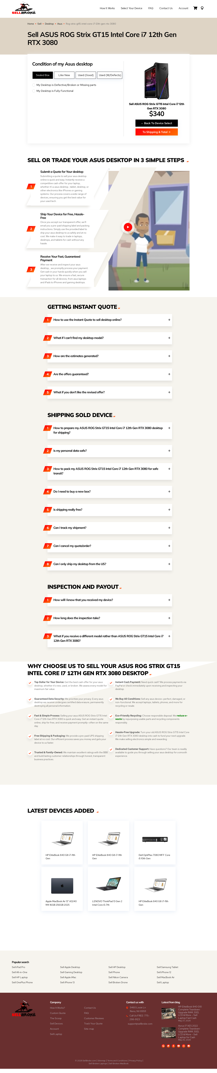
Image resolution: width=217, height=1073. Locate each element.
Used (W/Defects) (110, 75)
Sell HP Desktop (116, 971)
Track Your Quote (93, 1027)
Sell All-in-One (19, 976)
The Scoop (56, 1022)
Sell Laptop (163, 986)
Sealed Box (43, 75)
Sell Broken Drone (118, 986)
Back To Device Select (156, 123)
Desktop (49, 23)
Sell (39, 23)
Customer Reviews (94, 1022)
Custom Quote (58, 1017)
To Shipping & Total (157, 132)
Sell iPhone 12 (164, 976)
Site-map (89, 1033)
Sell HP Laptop (20, 981)
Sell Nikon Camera (118, 981)
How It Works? (57, 1012)
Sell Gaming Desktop (71, 976)
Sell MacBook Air (165, 981)
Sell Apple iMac (68, 981)
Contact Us (166, 9)
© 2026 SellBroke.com (85, 1065)
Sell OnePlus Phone (22, 986)
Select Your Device (131, 9)
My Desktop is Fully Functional (78, 91)
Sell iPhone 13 (67, 986)
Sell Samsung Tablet (167, 971)
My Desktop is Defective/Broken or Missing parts (78, 85)
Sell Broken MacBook (119, 1067)
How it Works (107, 9)
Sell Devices (56, 1027)
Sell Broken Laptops (98, 1067)
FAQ (150, 9)
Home (30, 23)
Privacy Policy (135, 1065)
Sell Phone (114, 976)
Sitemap (101, 1065)
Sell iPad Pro (18, 971)
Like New (64, 75)
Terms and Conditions (117, 1065)
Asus (59, 23)
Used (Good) (86, 75)
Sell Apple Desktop (70, 971)
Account (183, 9)
